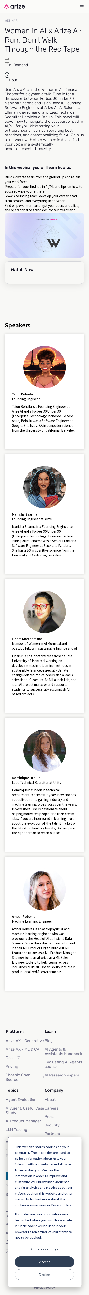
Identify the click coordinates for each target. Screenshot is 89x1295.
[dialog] (44, 1212)
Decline (44, 1274)
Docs (13, 1058)
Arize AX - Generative (25, 1040)
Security (52, 1125)
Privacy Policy (44, 1287)
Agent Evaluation (21, 1099)
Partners (52, 1133)
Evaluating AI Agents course (63, 1064)
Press (49, 1116)
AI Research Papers (62, 1075)
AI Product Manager (23, 1121)
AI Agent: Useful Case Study (25, 1110)
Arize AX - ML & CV (22, 1049)
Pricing (12, 1066)
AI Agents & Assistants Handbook (63, 1051)
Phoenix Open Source (25, 1077)
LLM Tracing (16, 1129)
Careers (51, 1108)
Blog (49, 1040)
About (50, 1099)
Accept (44, 1262)
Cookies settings (44, 1249)
